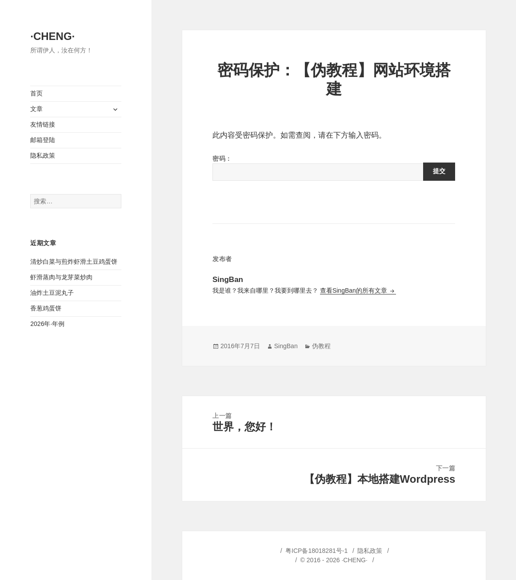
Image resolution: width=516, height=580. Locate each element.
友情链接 (42, 124)
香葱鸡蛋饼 (45, 308)
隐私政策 (42, 155)
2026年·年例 (47, 323)
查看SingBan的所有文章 (354, 290)
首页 (36, 93)
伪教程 (321, 346)
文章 (36, 108)
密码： (333, 168)
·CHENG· (52, 36)
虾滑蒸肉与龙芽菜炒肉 (61, 277)
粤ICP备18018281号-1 (316, 550)
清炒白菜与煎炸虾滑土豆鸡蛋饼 (73, 261)
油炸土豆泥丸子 (52, 292)
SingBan (286, 346)
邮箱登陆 (42, 139)
